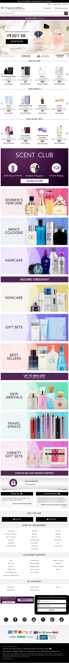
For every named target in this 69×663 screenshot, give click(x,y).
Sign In (49, 4)
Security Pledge (34, 563)
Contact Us (11, 563)
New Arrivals (58, 540)
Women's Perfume (11, 534)
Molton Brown (43, 107)
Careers (58, 569)
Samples (34, 534)
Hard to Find (58, 546)
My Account (10, 587)
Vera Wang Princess (54, 504)
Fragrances (10, 531)
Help (64, 4)
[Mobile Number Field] (53, 606)
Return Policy (34, 560)
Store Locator (34, 572)
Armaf (9, 78)
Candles (58, 537)
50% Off (34, 531)
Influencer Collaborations (11, 575)
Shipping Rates (34, 566)
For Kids (58, 531)
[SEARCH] (66, 13)
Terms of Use (6, 648)
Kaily (9, 137)
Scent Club (34, 549)
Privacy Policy (16, 648)
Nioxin (60, 137)
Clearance (34, 546)
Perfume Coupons (58, 566)
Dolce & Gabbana (26, 137)
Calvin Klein (43, 78)
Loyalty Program (11, 546)
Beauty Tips (15, 493)
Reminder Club (34, 590)
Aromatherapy (34, 540)
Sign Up (51, 610)
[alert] (48, 8)
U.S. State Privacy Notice (28, 648)
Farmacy (60, 107)
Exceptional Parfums (43, 139)
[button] (3, 8)
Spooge (9, 107)
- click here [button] (34, 18)
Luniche (26, 107)
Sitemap (58, 563)
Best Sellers (34, 543)
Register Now (11, 590)
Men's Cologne (11, 537)
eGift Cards (10, 569)
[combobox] (34, 13)
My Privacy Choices (43, 648)
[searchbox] (32, 13)
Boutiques (11, 543)
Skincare (34, 537)
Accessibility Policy (11, 572)
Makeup (58, 534)
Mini (58, 543)
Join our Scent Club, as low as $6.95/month (34, 1)
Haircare (11, 540)
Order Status (57, 4)
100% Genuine (34, 569)
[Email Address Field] (53, 601)
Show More (64, 506)
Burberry (26, 78)
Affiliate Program (58, 560)
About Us (11, 566)
